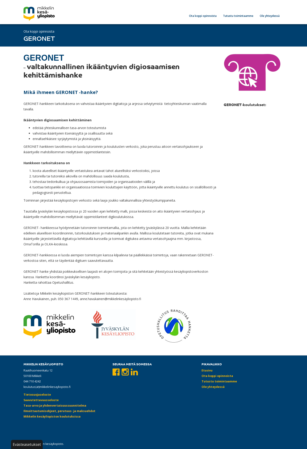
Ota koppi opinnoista (203, 16)
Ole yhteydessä (270, 16)
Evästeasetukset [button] (27, 444)
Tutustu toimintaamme (238, 16)
